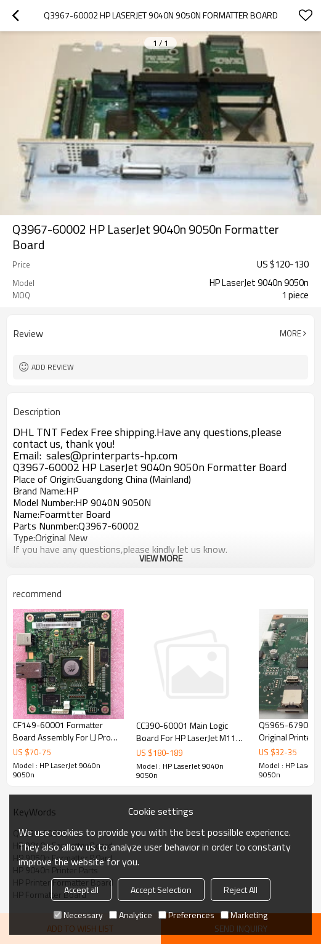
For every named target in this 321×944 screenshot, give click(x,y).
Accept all (81, 889)
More (290, 333)
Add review (52, 367)
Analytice (130, 914)
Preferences (186, 914)
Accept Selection (161, 889)
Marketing (244, 914)
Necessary (78, 914)
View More (160, 558)
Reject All (241, 889)
